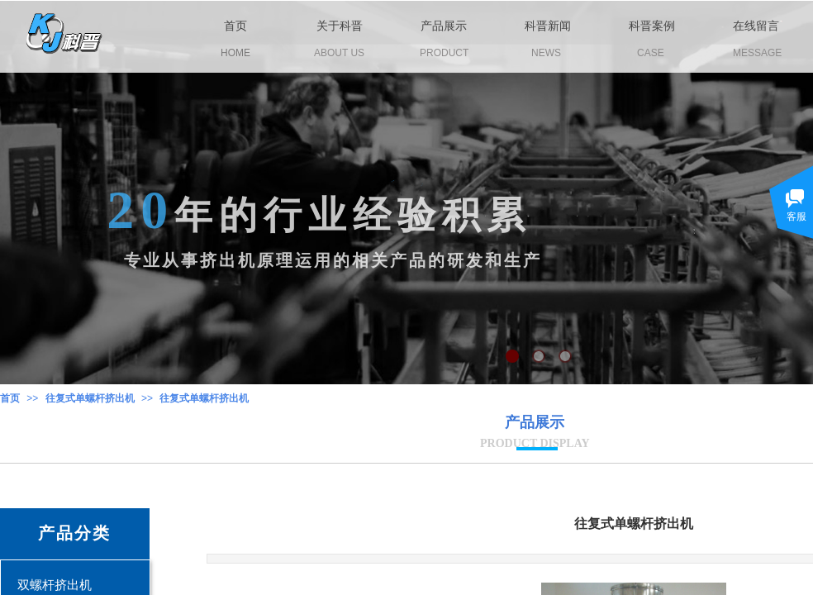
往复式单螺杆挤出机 (90, 398)
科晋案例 (652, 26)
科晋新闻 (548, 26)
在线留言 (756, 26)
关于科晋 (339, 26)
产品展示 (444, 26)
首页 (10, 398)
